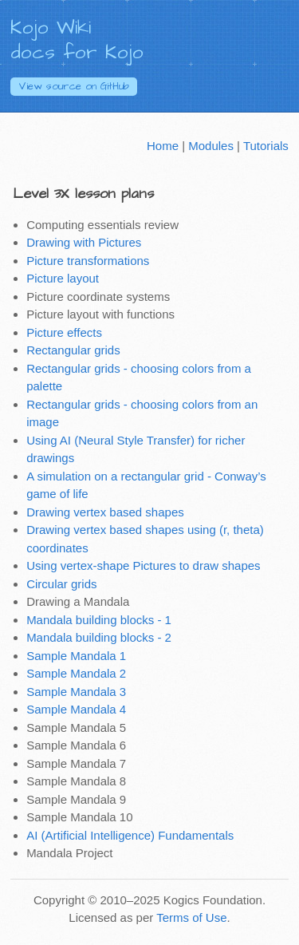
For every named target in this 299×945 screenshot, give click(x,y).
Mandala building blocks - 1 (98, 620)
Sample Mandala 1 (76, 655)
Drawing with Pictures (83, 242)
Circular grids (61, 584)
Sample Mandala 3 (76, 691)
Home (163, 145)
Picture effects (64, 332)
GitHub (73, 86)
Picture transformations (87, 260)
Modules (211, 145)
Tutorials (266, 145)
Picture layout (62, 278)
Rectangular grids (73, 350)
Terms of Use (191, 917)
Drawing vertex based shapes (105, 512)
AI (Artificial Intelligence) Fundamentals (130, 835)
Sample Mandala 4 (76, 709)
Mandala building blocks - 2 (98, 637)
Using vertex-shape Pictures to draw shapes (143, 565)
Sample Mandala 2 (76, 673)
